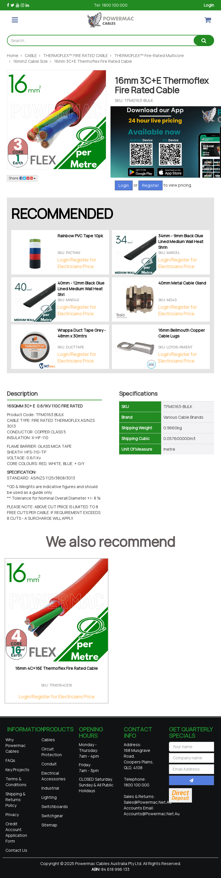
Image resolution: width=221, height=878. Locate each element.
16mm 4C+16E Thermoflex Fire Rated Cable (56, 668)
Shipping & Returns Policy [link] (15, 799)
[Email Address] (191, 769)
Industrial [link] (50, 788)
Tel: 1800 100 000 (110, 5)
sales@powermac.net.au (148, 802)
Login (209, 5)
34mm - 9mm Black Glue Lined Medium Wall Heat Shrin (180, 241)
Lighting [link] (49, 797)
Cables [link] (48, 739)
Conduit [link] (49, 764)
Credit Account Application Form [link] (16, 832)
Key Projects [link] (17, 769)
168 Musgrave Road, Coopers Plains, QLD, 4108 (139, 759)
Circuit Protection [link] (51, 751)
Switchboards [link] (54, 806)
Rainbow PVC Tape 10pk (80, 235)
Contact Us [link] (16, 850)
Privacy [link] (12, 814)
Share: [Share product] (22, 178)
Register (150, 185)
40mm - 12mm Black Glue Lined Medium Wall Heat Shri (81, 288)
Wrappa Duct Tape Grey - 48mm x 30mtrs (82, 333)
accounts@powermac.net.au (152, 813)
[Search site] (204, 40)
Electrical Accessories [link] (53, 776)
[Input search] (100, 40)
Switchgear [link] (52, 815)
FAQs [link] (10, 760)
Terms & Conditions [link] (15, 781)
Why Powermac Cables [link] (15, 745)
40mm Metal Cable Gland (182, 283)
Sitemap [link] (49, 825)
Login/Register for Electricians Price (77, 263)
